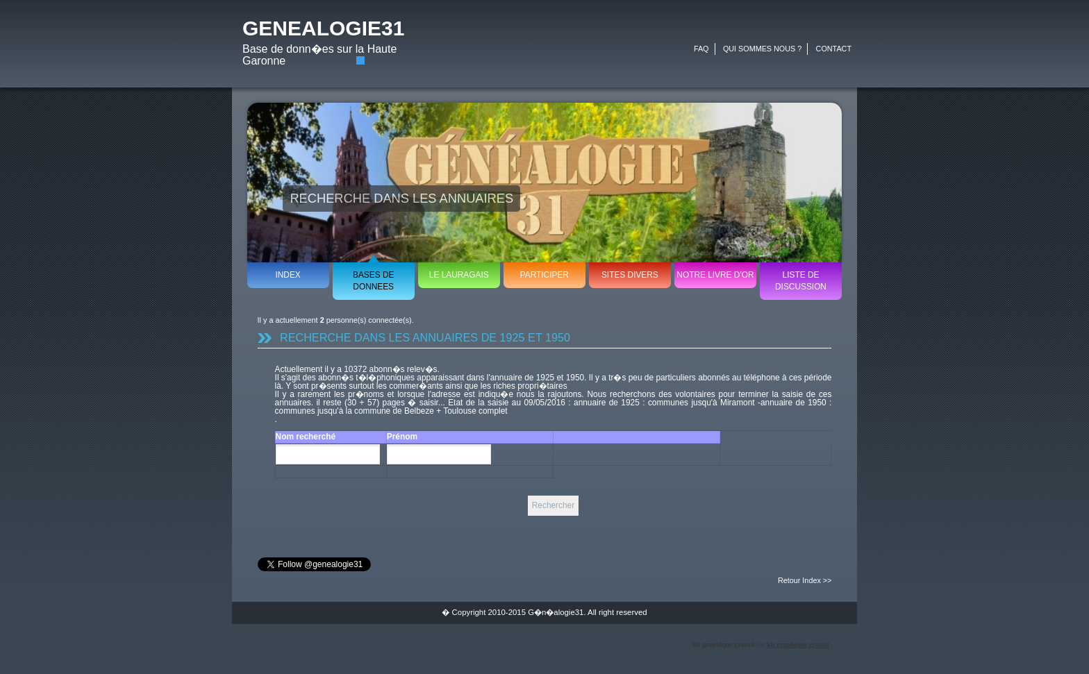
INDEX (287, 275)
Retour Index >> (804, 580)
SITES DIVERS (629, 275)
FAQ (701, 48)
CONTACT (833, 48)
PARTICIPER (544, 275)
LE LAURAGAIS (459, 275)
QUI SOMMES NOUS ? (762, 48)
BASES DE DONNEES (373, 281)
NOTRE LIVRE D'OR (715, 275)
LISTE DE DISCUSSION (800, 281)
